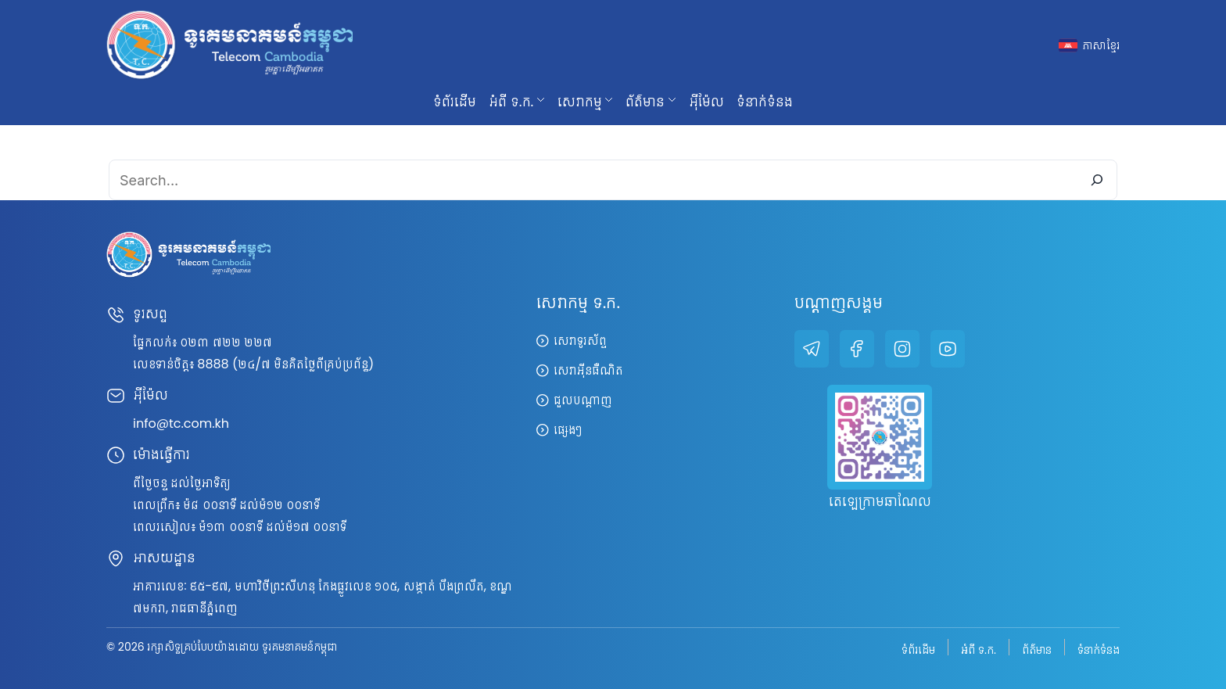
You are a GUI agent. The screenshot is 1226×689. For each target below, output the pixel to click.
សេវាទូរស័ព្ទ (580, 341)
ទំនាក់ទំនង (765, 101)
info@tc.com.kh (181, 423)
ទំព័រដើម (454, 101)
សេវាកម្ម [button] (579, 101)
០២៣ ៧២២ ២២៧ (226, 342)
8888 (212, 364)
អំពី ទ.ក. (978, 648)
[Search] (1097, 179)
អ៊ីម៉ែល (706, 101)
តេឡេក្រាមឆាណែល (880, 503)
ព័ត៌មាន (1037, 648)
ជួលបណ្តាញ (583, 400)
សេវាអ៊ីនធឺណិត (588, 370)
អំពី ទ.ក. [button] (511, 101)
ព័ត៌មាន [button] (645, 101)
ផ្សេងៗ (568, 430)
